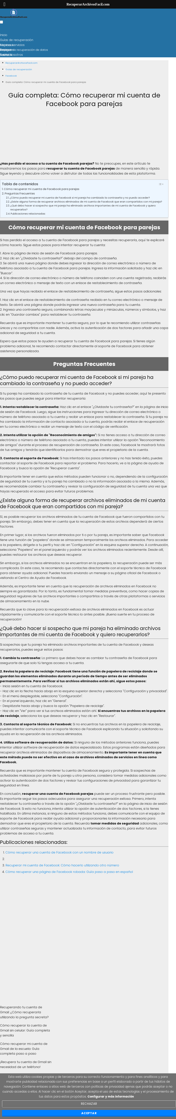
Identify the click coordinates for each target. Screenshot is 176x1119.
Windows (6, 60)
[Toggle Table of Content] (161, 184)
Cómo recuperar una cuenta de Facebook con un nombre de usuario (59, 852)
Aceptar (89, 1113)
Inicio (3, 35)
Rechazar (89, 1104)
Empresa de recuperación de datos (24, 50)
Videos (4, 70)
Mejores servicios (12, 45)
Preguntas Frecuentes (20, 193)
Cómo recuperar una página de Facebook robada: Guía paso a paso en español (69, 872)
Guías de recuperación (16, 40)
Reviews (6, 50)
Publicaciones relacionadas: (28, 213)
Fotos (3, 65)
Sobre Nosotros (11, 55)
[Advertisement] (84, 137)
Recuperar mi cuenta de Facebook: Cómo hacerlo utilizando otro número (62, 865)
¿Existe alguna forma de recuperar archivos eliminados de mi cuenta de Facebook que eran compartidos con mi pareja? (86, 201)
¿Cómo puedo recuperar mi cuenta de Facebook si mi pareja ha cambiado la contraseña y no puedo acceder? (80, 197)
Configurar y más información (110, 1096)
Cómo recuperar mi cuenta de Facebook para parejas (41, 189)
